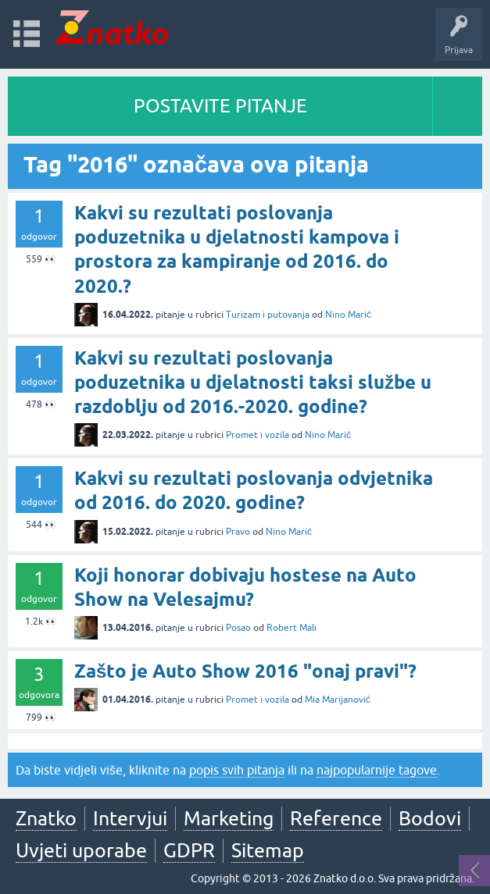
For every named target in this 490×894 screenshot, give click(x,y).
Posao (238, 627)
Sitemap (267, 850)
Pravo (238, 531)
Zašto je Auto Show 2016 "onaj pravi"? (245, 671)
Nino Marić (348, 314)
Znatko (46, 818)
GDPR (189, 850)
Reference (336, 818)
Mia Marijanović (337, 699)
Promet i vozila (257, 434)
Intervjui (130, 818)
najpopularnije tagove (377, 770)
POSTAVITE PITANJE (220, 105)
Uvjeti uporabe (81, 850)
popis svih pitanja (236, 770)
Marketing (229, 818)
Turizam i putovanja (267, 314)
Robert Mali (291, 627)
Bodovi (430, 818)
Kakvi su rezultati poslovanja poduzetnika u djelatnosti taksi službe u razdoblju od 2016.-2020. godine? (252, 382)
